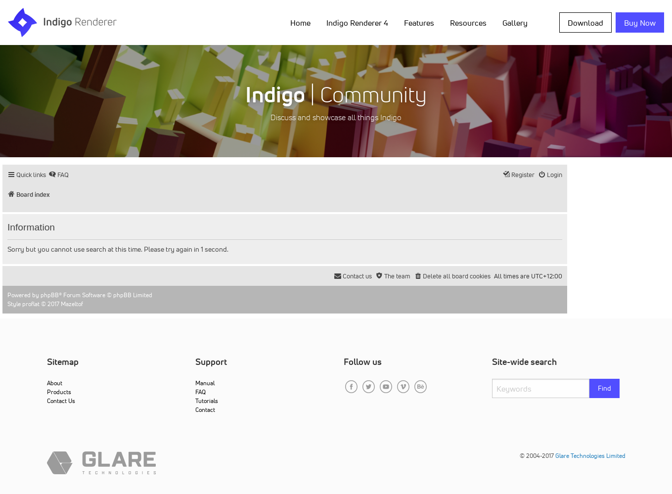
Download (585, 23)
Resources (468, 23)
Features (419, 23)
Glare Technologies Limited (590, 455)
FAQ (200, 392)
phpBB (50, 295)
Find (604, 388)
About (54, 383)
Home (300, 23)
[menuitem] (58, 175)
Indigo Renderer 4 (357, 23)
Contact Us (61, 401)
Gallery (515, 23)
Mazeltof (72, 304)
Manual (205, 383)
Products (59, 392)
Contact (205, 409)
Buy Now (640, 23)
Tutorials (206, 401)
